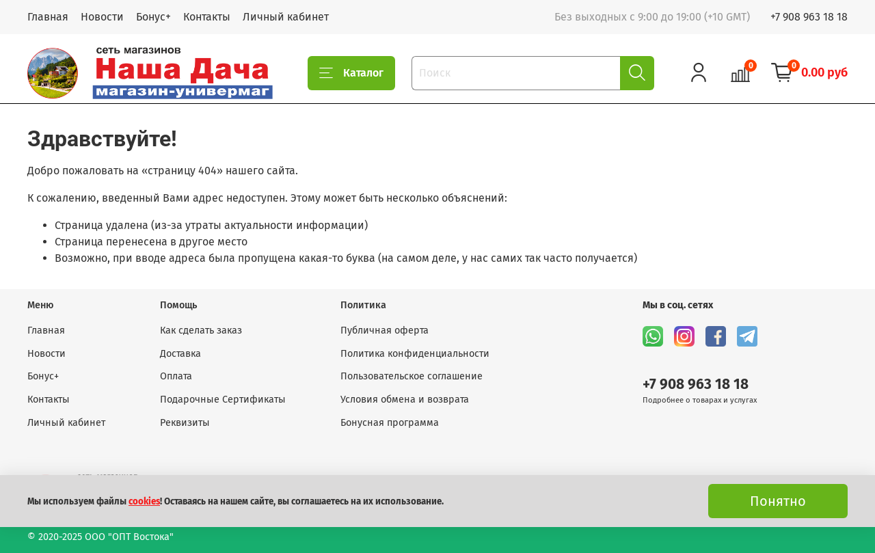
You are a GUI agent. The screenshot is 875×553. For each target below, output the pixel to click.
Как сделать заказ (201, 330)
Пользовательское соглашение (411, 376)
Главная (47, 16)
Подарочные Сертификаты (223, 399)
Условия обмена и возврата (404, 399)
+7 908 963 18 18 (809, 16)
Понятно (778, 501)
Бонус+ (153, 16)
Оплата (176, 376)
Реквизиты (185, 423)
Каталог (351, 73)
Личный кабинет (286, 16)
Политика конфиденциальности (414, 354)
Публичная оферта (384, 330)
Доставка (180, 354)
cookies (144, 501)
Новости (102, 16)
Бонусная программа (389, 423)
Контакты (206, 16)
